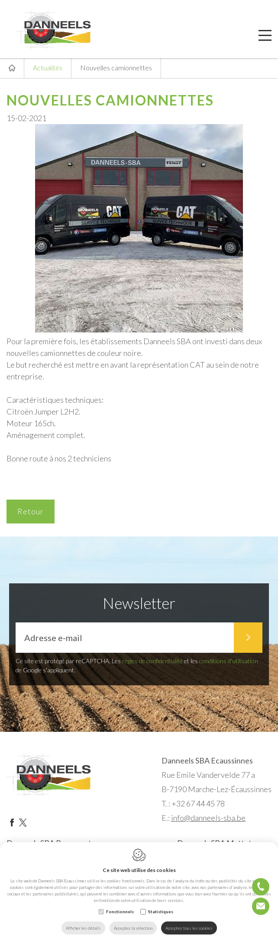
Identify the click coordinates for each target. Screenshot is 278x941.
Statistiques (160, 911)
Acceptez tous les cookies (189, 928)
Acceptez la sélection (133, 928)
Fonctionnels (120, 911)
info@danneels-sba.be (208, 818)
